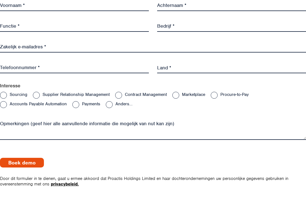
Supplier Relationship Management (76, 94)
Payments (91, 104)
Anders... (124, 104)
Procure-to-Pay (234, 94)
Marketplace (193, 94)
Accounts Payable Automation (38, 104)
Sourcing (18, 94)
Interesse (10, 86)
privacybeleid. (65, 184)
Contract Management (146, 94)
